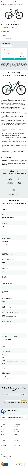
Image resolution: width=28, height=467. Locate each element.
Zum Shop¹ (14, 58)
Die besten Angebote (5, 454)
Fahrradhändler (3, 445)
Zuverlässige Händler (5, 459)
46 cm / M (3, 35)
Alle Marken (3, 440)
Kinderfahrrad (3, 431)
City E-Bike (16, 429)
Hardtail (14, 4)
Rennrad (2, 429)
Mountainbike (9, 4)
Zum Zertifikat (10, 411)
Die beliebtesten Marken (6, 456)
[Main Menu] (2, 2)
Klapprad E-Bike (17, 431)
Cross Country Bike (20, 4)
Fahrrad (4, 4)
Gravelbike (3, 424)
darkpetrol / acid (5, 31)
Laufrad (2, 434)
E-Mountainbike (17, 424)
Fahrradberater (16, 440)
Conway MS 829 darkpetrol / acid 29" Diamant (10, 49)
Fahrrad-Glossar (17, 445)
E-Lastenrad (16, 434)
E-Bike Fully (16, 426)
